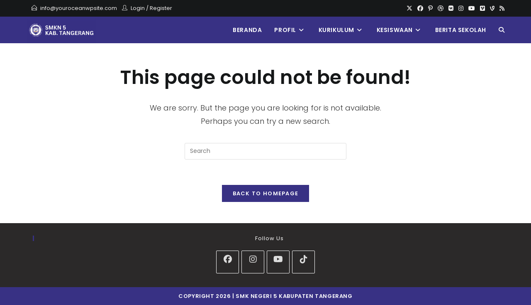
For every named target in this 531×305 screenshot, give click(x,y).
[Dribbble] (440, 8)
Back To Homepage (266, 193)
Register (161, 8)
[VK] (451, 8)
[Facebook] (420, 8)
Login (138, 8)
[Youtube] (471, 8)
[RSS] (500, 8)
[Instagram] (461, 8)
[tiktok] (303, 262)
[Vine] (492, 8)
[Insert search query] (265, 151)
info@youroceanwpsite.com (78, 8)
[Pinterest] (430, 8)
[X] (409, 8)
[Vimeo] (482, 8)
